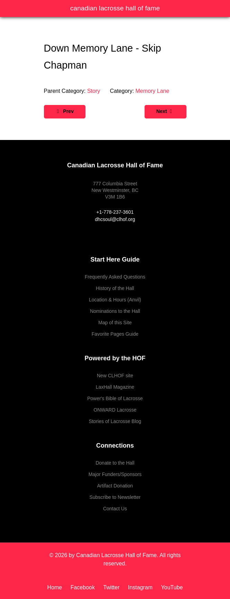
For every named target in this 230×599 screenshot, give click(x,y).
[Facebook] (83, 587)
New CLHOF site (115, 375)
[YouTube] (170, 587)
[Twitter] (112, 587)
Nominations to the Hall (115, 311)
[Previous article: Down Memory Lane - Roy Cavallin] (65, 111)
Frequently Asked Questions (115, 277)
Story (93, 91)
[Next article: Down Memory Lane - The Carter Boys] (165, 111)
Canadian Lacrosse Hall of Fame (115, 8)
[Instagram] (141, 587)
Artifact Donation (115, 485)
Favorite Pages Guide (115, 334)
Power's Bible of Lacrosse (115, 398)
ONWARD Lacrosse (115, 410)
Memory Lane (152, 91)
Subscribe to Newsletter (115, 497)
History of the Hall (115, 288)
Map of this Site (115, 322)
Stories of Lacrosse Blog (115, 421)
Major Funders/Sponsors (115, 474)
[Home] (57, 587)
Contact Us (115, 508)
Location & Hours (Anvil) (115, 299)
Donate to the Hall (114, 463)
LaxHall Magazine (115, 387)
